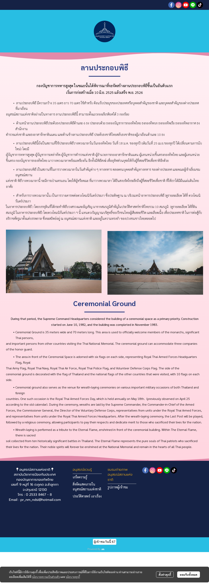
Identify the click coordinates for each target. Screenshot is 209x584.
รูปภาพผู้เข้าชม (118, 487)
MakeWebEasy (113, 549)
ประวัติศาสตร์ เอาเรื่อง (87, 496)
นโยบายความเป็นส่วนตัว (46, 576)
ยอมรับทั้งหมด (188, 574)
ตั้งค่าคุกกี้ (165, 574)
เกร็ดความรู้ (80, 477)
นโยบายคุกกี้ (73, 576)
